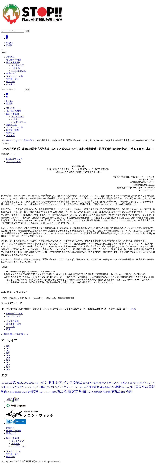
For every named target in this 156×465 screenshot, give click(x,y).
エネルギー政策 (13, 324)
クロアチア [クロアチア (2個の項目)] (132, 383)
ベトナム (15, 68)
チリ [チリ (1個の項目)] (7, 387)
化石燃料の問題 (13, 60)
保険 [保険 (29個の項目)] (99, 387)
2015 (8, 367)
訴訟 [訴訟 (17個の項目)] (123, 391)
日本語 (9, 45)
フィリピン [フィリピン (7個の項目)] (52, 387)
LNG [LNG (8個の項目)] (26, 383)
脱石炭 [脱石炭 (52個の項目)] (115, 391)
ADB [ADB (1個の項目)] (2, 383)
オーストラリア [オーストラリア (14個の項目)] (107, 382)
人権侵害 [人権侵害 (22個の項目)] (91, 387)
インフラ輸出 (12, 321)
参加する (10, 84)
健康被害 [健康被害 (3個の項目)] (106, 387)
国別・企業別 (12, 438)
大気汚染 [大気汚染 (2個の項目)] (11, 392)
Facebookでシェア (14, 159)
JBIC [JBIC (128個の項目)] (12, 382)
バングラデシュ (18, 71)
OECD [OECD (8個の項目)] (31, 383)
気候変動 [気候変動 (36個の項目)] (33, 391)
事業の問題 (11, 73)
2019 (8, 358)
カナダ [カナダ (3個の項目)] (119, 383)
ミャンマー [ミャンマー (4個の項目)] (74, 387)
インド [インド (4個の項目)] (37, 383)
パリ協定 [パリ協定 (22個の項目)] (41, 387)
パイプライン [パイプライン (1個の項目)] (31, 387)
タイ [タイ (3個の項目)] (137, 383)
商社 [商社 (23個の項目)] (132, 387)
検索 (27, 31)
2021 (8, 353)
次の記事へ (21, 334)
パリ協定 (10, 326)
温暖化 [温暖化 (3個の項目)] (54, 392)
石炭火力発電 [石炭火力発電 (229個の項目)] (75, 391)
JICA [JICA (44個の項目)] (20, 382)
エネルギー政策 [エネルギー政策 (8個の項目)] (90, 383)
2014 (8, 369)
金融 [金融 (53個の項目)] (129, 391)
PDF (133, 309)
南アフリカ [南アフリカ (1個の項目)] (125, 387)
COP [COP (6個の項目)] (6, 383)
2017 (8, 362)
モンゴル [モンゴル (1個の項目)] (83, 387)
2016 (8, 365)
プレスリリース (13, 451)
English (9, 43)
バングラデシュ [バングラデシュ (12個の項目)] (18, 387)
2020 (8, 355)
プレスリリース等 (14, 76)
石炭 (8, 329)
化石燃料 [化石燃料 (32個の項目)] (116, 387)
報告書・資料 (12, 79)
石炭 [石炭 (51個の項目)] (60, 391)
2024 (8, 346)
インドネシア (17, 65)
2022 (8, 351)
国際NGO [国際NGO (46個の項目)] (142, 387)
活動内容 (10, 57)
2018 (8, 360)
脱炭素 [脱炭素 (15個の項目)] (106, 391)
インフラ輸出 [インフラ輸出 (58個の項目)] (72, 382)
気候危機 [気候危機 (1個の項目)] (24, 392)
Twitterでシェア (13, 162)
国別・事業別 (12, 62)
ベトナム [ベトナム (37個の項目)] (64, 387)
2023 (8, 348)
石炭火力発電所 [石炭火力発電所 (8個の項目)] (94, 392)
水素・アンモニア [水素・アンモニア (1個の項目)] (45, 392)
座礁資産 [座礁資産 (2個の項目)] (18, 392)
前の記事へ (7, 334)
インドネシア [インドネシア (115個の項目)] (52, 382)
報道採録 (10, 82)
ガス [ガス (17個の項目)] (124, 382)
